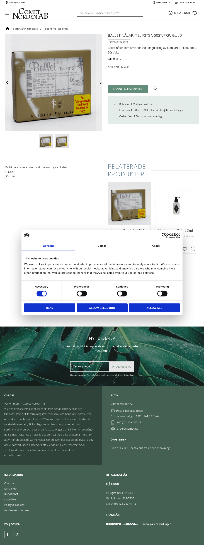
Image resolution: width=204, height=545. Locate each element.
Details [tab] (102, 245)
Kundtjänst (11, 494)
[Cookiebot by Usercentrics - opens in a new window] (164, 235)
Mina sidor (11, 488)
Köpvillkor (10, 499)
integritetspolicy (125, 375)
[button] (8, 16)
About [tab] (156, 245)
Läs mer (113, 59)
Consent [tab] (48, 245)
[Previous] (7, 82)
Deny (50, 307)
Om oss (9, 483)
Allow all (154, 307)
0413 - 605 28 (163, 2)
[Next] (100, 82)
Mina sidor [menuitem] (182, 13)
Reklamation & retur (17, 510)
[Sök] (138, 13)
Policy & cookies (14, 505)
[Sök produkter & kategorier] (106, 12)
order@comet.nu (187, 2)
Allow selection (102, 307)
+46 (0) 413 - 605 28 (129, 422)
